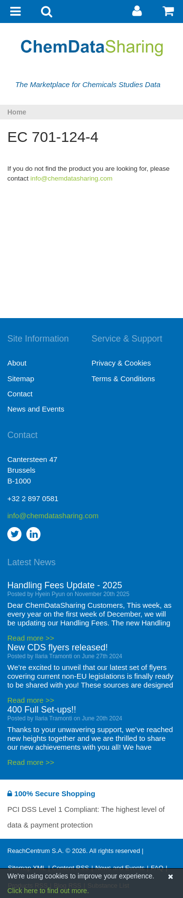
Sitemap (20, 378)
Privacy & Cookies (121, 363)
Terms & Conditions (123, 378)
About (16, 363)
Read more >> (30, 638)
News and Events (35, 409)
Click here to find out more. (48, 891)
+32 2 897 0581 (33, 498)
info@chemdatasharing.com (71, 178)
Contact (20, 394)
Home (16, 112)
